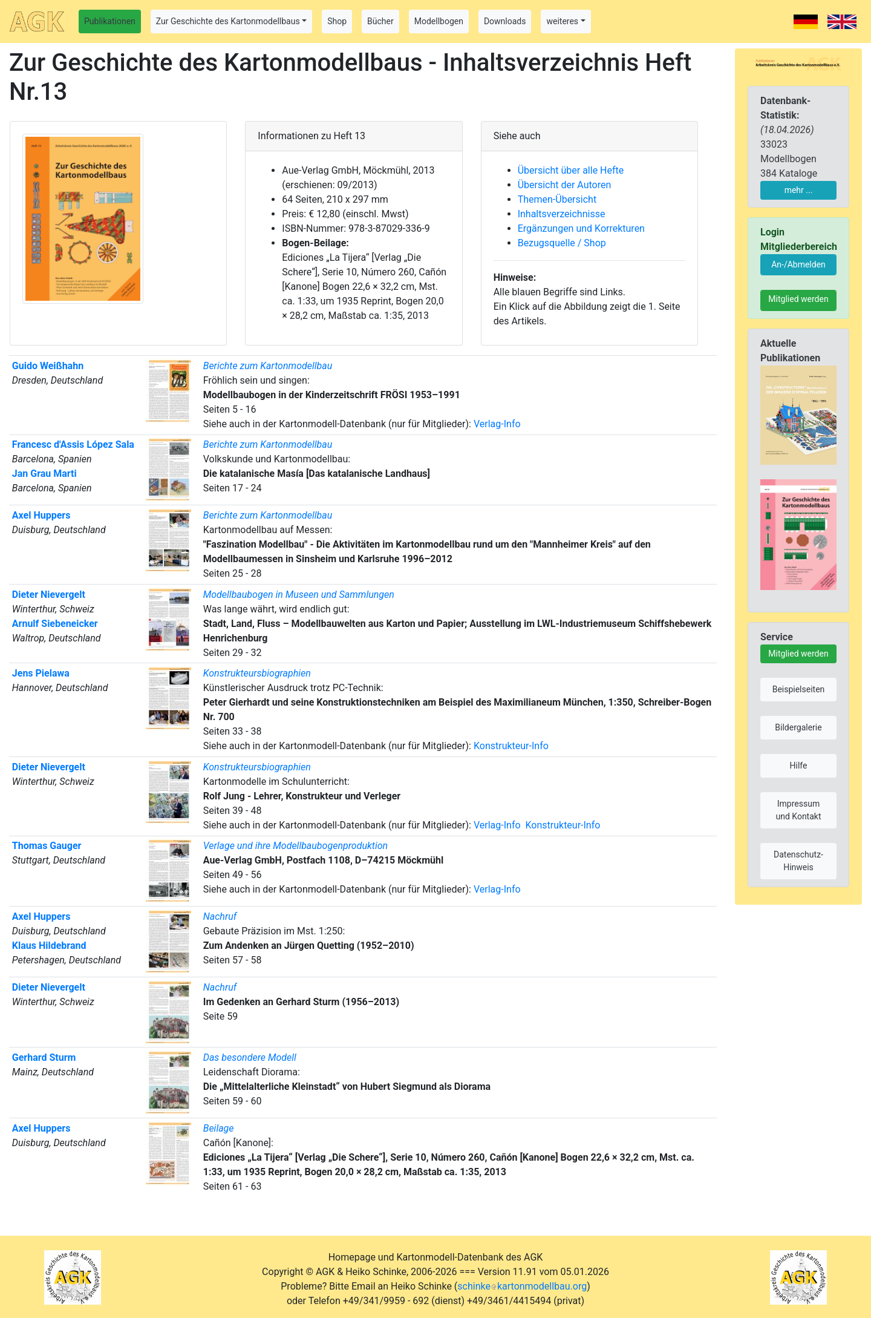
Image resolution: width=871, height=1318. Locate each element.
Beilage (218, 1128)
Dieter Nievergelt (48, 594)
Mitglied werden (798, 299)
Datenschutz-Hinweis (798, 861)
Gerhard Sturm (44, 1057)
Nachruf (220, 916)
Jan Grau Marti (44, 473)
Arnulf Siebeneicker (55, 623)
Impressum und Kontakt (798, 810)
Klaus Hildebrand (49, 945)
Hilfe (798, 765)
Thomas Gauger (47, 845)
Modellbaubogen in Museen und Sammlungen (298, 594)
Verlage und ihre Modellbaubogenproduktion (295, 845)
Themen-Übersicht (557, 199)
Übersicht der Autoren (565, 185)
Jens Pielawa (41, 673)
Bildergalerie (798, 727)
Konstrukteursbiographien (257, 673)
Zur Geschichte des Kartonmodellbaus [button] (228, 21)
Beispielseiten (798, 689)
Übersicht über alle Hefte (571, 170)
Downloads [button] (505, 21)
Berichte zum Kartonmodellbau (268, 366)
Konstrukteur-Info (511, 746)
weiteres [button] (562, 21)
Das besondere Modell (249, 1057)
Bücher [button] (380, 21)
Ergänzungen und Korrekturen (581, 228)
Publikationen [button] (109, 21)
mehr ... (799, 190)
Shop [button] (337, 21)
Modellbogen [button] (438, 21)
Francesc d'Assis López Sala (73, 444)
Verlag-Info (497, 424)
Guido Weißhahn (47, 366)
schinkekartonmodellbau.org (522, 1286)
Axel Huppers (41, 515)
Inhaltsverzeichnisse (561, 214)
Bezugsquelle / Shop (562, 243)
